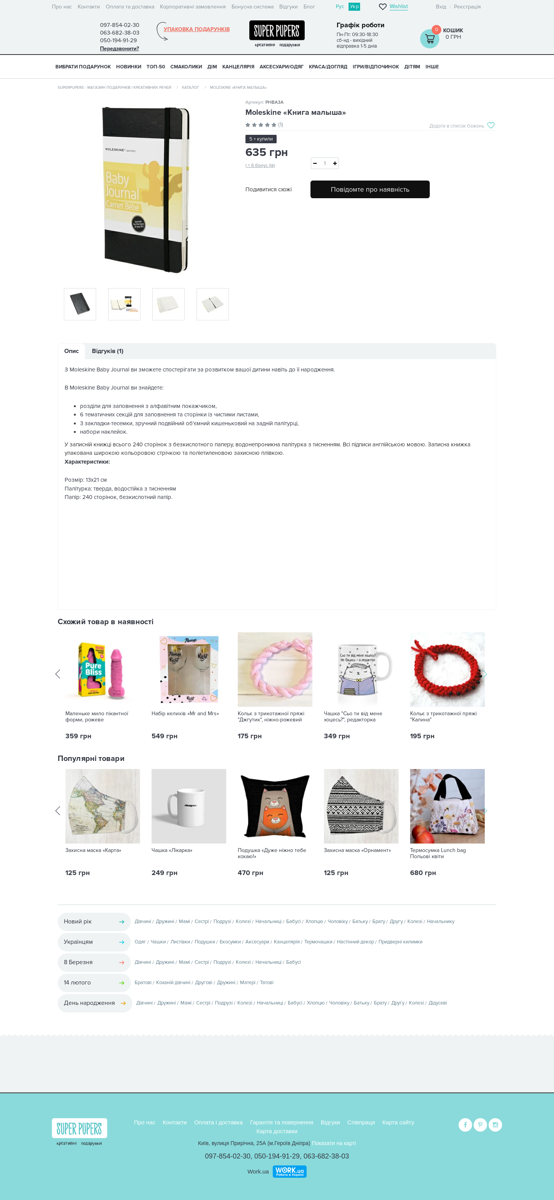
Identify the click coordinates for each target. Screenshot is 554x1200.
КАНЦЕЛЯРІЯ (238, 67)
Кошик (453, 30)
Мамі (184, 921)
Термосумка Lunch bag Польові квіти (438, 853)
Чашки (158, 942)
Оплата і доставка (218, 1121)
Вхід (441, 6)
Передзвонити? (119, 48)
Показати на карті (334, 1142)
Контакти (89, 6)
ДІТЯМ (412, 67)
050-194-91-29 (277, 1155)
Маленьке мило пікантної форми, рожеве (96, 717)
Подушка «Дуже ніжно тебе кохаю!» (272, 853)
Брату (378, 921)
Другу (396, 921)
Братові (143, 983)
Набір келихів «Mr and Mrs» (185, 714)
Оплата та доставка (130, 6)
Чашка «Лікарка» (172, 850)
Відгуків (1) (107, 351)
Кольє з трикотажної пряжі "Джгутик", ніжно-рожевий (271, 717)
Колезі (243, 921)
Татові (267, 983)
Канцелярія (287, 942)
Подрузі (222, 921)
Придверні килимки (400, 942)
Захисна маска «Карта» (93, 850)
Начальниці (268, 921)
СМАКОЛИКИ (186, 67)
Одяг (140, 942)
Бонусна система (253, 6)
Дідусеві (438, 1003)
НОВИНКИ (128, 67)
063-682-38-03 (326, 1155)
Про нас (62, 6)
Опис (71, 351)
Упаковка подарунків (197, 29)
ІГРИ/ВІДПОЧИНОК (376, 67)
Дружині (165, 921)
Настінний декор (355, 942)
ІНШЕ (432, 67)
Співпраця (361, 1121)
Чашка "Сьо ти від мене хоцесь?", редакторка (353, 717)
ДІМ (212, 67)
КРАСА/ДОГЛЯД (328, 67)
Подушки (205, 942)
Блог (309, 6)
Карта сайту (398, 1121)
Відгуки (288, 6)
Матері (247, 983)
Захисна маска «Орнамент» (357, 850)
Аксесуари (257, 942)
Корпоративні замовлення (193, 6)
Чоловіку (338, 921)
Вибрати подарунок (83, 67)
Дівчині (143, 921)
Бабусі (293, 921)
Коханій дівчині (173, 983)
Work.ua (258, 1170)
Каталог (190, 87)
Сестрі (202, 921)
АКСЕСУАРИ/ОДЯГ (282, 67)
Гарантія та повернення (282, 1121)
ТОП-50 (156, 67)
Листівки (180, 942)
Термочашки (318, 942)
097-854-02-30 (227, 1155)
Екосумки (230, 942)
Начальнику (440, 921)
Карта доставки (277, 1130)
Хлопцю (314, 921)
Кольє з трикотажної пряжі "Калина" (443, 717)
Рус (340, 6)
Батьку (360, 921)
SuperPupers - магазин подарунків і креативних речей (114, 87)
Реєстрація (467, 6)
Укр (354, 6)
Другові (203, 983)
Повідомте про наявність (370, 189)
